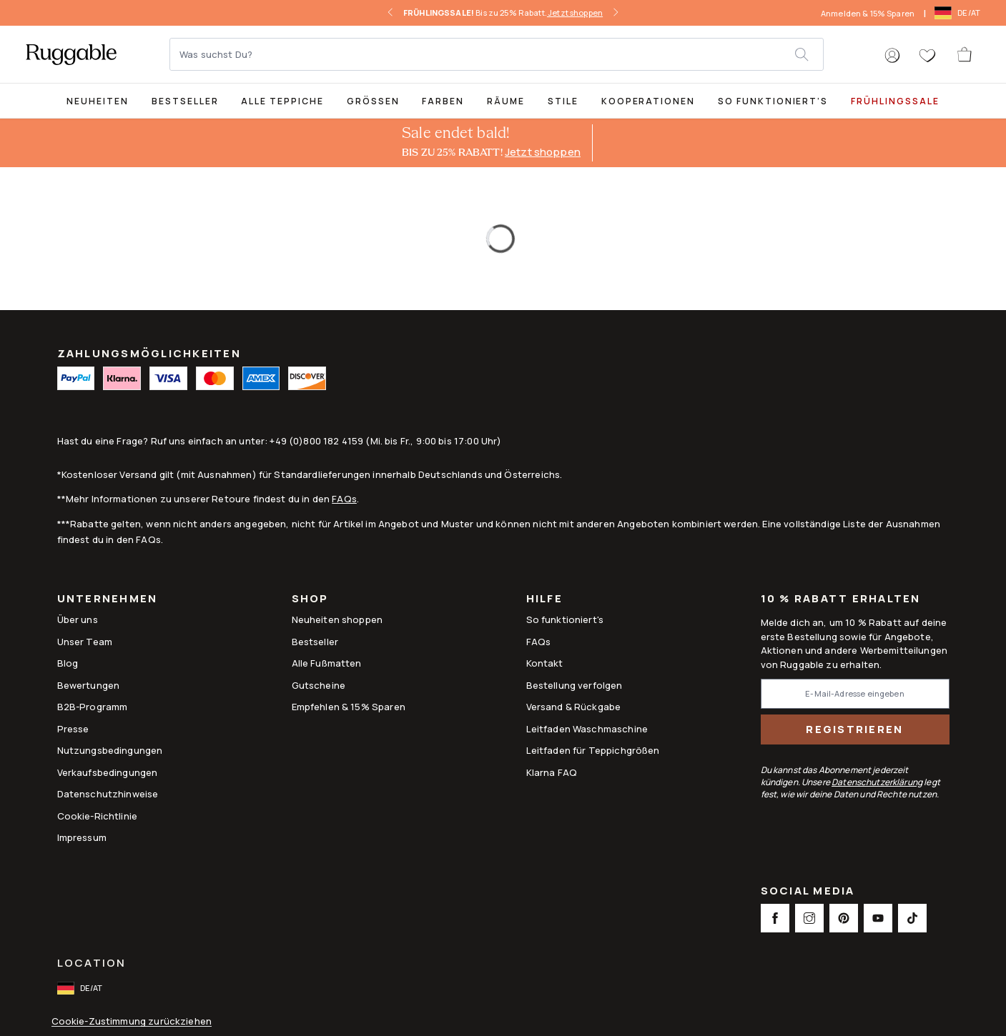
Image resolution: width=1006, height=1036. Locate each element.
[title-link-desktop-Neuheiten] (97, 100)
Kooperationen (648, 101)
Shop (310, 600)
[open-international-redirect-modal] (959, 13)
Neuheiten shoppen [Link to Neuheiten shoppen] (337, 619)
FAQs (344, 498)
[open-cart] (965, 54)
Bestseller (185, 101)
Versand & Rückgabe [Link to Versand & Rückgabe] (573, 706)
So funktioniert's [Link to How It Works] (565, 619)
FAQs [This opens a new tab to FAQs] (538, 641)
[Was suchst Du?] (483, 54)
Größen (373, 101)
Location (92, 962)
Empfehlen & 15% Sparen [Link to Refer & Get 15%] (348, 706)
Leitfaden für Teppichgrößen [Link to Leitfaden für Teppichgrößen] (593, 750)
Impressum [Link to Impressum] (82, 837)
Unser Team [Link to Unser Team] (85, 641)
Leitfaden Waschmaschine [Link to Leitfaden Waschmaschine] (587, 728)
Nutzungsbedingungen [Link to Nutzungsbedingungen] (110, 750)
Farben (443, 101)
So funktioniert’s (773, 101)
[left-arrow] (390, 13)
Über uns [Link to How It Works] (77, 619)
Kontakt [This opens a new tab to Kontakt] (544, 663)
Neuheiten (97, 101)
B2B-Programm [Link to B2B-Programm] (92, 706)
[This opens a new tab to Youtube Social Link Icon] (878, 918)
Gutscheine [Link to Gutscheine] (319, 685)
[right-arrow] (615, 13)
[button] (892, 56)
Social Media (808, 892)
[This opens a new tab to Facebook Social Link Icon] (775, 918)
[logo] (71, 54)
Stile (563, 101)
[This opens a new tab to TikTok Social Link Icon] (912, 918)
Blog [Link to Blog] (68, 663)
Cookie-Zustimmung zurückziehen (131, 1021)
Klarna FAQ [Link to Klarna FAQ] (552, 772)
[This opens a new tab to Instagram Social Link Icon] (809, 918)
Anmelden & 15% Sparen (867, 13)
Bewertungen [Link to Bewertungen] (88, 685)
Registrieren (854, 729)
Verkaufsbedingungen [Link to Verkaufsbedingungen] (107, 772)
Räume (506, 101)
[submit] (808, 54)
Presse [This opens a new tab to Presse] (73, 728)
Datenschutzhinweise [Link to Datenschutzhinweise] (108, 793)
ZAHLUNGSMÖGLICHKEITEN (149, 353)
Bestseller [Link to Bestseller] (315, 641)
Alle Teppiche (282, 101)
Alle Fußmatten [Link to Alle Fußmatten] (327, 663)
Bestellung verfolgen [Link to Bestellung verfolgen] (574, 685)
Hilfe (544, 600)
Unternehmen (107, 600)
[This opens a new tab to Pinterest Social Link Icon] (843, 918)
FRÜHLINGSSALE (895, 101)
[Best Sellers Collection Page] (185, 100)
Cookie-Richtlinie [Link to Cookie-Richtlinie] (97, 816)
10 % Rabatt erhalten (841, 599)
